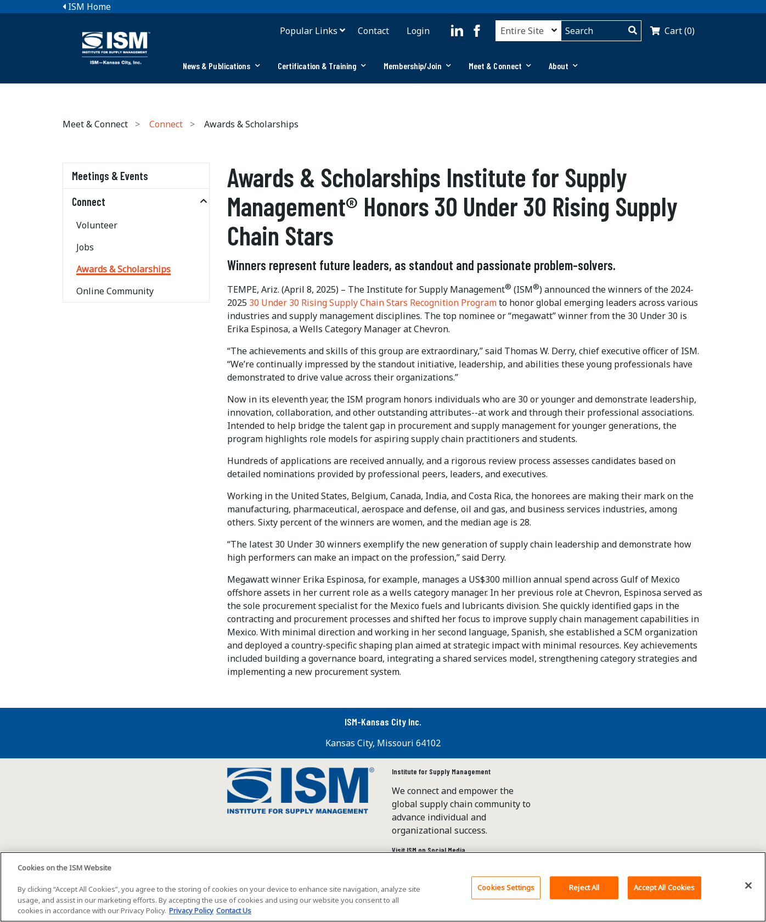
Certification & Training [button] (322, 65)
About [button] (563, 65)
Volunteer (96, 225)
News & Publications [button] (221, 65)
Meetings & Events (110, 175)
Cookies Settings (505, 891)
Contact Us (233, 914)
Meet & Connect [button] (500, 65)
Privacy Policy (191, 914)
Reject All (584, 891)
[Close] (748, 889)
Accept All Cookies (664, 891)
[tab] (221, 65)
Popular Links (308, 31)
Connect (166, 124)
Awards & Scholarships (123, 269)
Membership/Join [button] (417, 65)
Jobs (85, 247)
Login (418, 31)
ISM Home (87, 7)
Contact (373, 31)
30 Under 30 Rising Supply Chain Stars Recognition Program (373, 303)
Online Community (115, 291)
